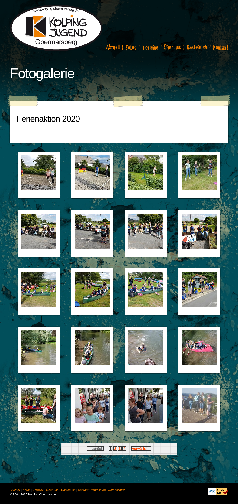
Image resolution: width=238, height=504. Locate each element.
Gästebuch (68, 490)
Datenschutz (116, 490)
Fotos (27, 490)
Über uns (52, 490)
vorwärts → (141, 448)
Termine (38, 490)
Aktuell (15, 490)
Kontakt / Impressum (92, 490)
